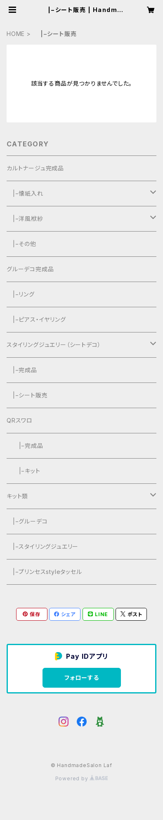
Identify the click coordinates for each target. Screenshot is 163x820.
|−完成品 (22, 369)
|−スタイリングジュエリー (42, 546)
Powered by (81, 778)
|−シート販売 (27, 395)
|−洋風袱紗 (25, 218)
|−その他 (21, 243)
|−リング (21, 294)
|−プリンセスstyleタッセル (44, 571)
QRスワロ (20, 420)
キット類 (17, 496)
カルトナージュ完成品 (35, 168)
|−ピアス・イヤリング (36, 319)
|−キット (23, 470)
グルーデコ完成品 (30, 269)
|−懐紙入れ (25, 193)
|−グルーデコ (27, 521)
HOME (16, 33)
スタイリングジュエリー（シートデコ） (54, 344)
